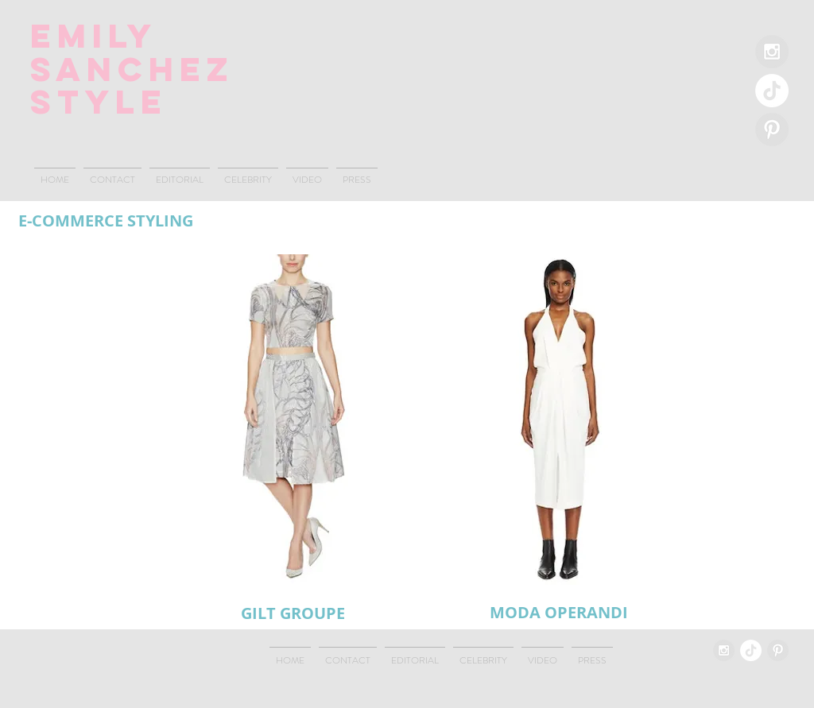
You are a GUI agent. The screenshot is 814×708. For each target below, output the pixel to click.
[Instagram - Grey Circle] (772, 51)
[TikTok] (772, 90)
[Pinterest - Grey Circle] (772, 129)
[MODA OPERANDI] (558, 613)
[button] (292, 418)
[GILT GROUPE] (293, 613)
